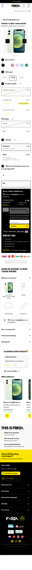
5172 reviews (23, 250)
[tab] (16, 278)
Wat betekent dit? (19, 84)
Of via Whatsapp (8, 478)
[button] (8, 41)
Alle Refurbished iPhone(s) (11, 20)
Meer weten (20, 231)
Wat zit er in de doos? (8, 278)
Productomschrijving (8, 336)
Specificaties (5, 342)
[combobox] (16, 11)
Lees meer (13, 140)
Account (24, 6)
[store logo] (16, 6)
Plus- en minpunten (8, 329)
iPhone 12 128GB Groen (11, 402)
